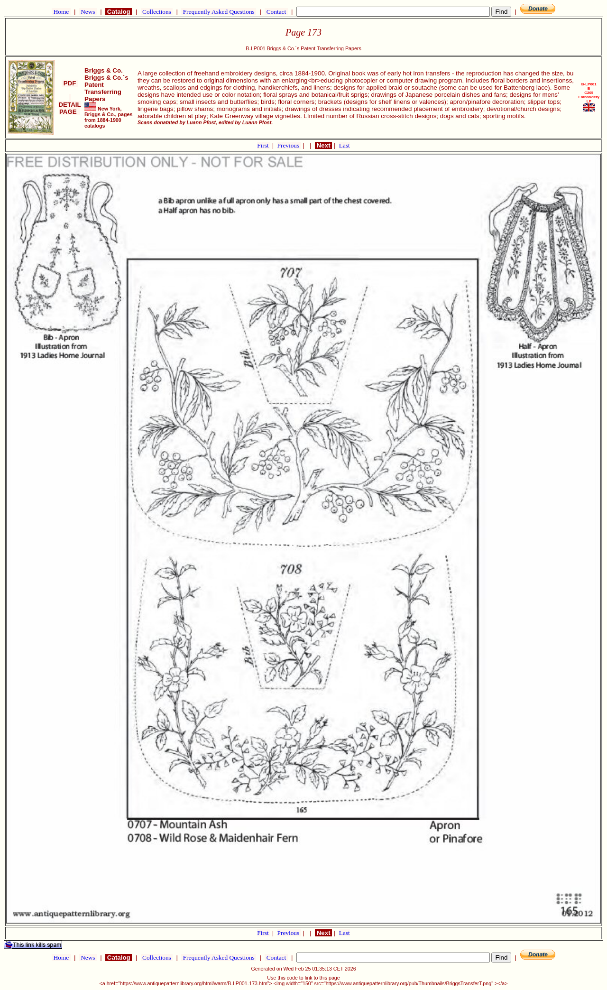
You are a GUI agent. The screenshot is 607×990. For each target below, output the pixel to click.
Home (61, 11)
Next (323, 145)
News (88, 11)
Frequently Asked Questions (218, 11)
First (263, 145)
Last (344, 145)
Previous (289, 145)
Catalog (118, 11)
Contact (276, 11)
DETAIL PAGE (69, 104)
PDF (70, 83)
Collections (157, 11)
